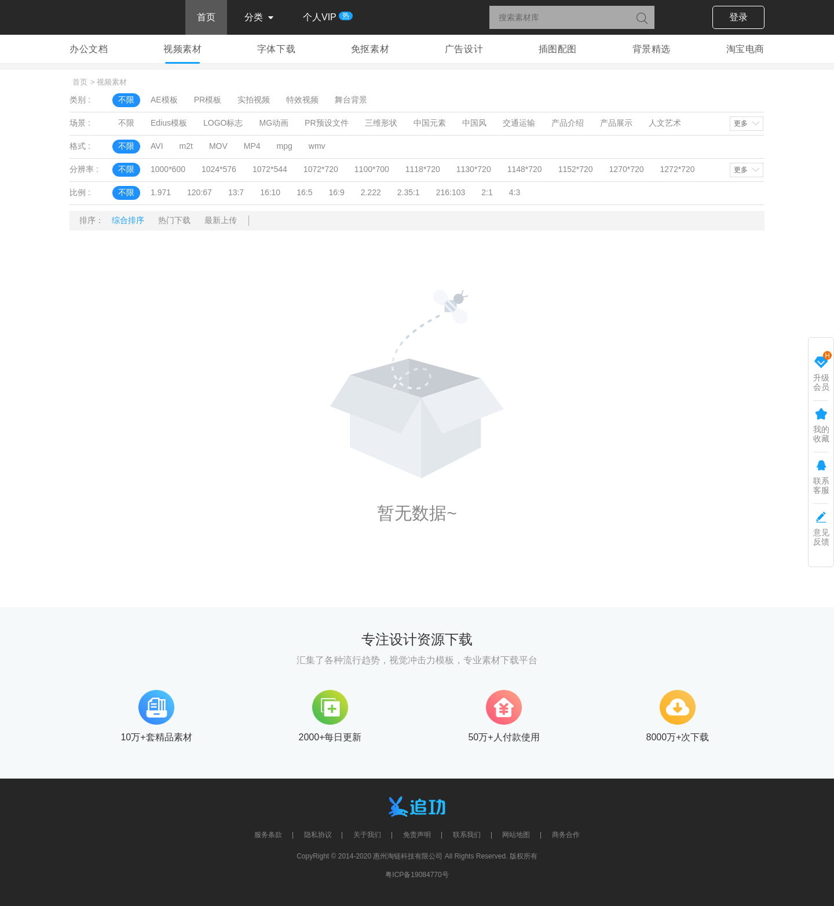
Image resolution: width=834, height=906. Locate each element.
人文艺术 (665, 122)
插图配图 (558, 49)
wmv (317, 146)
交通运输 (519, 122)
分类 (259, 18)
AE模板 (164, 99)
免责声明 (417, 835)
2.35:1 (408, 192)
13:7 (236, 192)
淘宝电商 (745, 49)
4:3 (514, 192)
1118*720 (422, 169)
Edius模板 (169, 122)
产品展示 (616, 122)
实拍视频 (253, 99)
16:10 (270, 192)
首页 (206, 17)
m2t (186, 146)
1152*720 (575, 169)
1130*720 (473, 169)
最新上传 (220, 220)
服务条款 (268, 835)
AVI (157, 146)
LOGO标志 (223, 122)
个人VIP (325, 17)
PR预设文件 (326, 122)
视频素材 (182, 49)
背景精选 (651, 49)
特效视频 (302, 99)
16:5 (304, 192)
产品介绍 (567, 122)
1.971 (161, 192)
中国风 (474, 122)
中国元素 (430, 122)
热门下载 (174, 220)
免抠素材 (370, 49)
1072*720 (320, 169)
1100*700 (371, 169)
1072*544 (270, 169)
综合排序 (128, 220)
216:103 (451, 192)
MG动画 (274, 122)
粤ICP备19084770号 (416, 875)
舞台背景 (351, 99)
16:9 (336, 192)
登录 (738, 17)
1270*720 (626, 169)
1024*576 (219, 169)
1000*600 (168, 169)
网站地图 (516, 835)
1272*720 (677, 169)
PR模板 (207, 99)
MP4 (252, 146)
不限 (126, 99)
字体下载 (276, 49)
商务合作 (566, 835)
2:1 (486, 192)
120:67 (199, 192)
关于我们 (367, 835)
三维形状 (381, 122)
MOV (218, 146)
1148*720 (524, 169)
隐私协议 (318, 835)
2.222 (371, 192)
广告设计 (464, 49)
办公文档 (89, 49)
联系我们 (467, 835)
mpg (284, 146)
